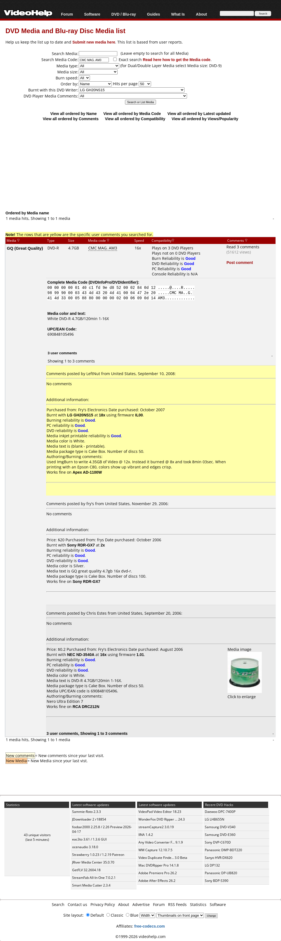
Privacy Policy (102, 904)
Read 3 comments (242, 246)
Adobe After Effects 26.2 (156, 880)
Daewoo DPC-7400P (220, 811)
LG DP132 (212, 865)
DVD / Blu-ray (123, 14)
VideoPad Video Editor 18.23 (159, 811)
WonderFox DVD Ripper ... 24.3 (161, 819)
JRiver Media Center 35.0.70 (93, 862)
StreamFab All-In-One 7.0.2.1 (94, 877)
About (201, 14)
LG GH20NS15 (80, 415)
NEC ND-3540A (81, 654)
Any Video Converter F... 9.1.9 (160, 842)
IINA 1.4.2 (145, 834)
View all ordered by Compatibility (135, 118)
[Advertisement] (143, 165)
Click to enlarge (245, 694)
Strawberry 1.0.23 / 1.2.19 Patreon (98, 854)
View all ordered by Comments (71, 118)
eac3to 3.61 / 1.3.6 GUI (89, 839)
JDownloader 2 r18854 (89, 819)
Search (58, 904)
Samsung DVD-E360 (220, 834)
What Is (178, 14)
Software (92, 14)
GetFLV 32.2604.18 (86, 870)
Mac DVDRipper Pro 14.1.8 (158, 865)
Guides (153, 14)
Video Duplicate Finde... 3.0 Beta (162, 857)
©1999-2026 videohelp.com (140, 936)
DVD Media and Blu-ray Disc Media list (65, 30)
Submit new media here (93, 42)
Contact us (77, 904)
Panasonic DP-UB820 (221, 873)
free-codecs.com (149, 926)
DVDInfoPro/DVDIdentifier (113, 282)
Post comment (239, 262)
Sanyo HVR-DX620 (218, 857)
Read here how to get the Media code (177, 59)
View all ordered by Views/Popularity (205, 118)
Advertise (141, 904)
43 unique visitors (37, 835)
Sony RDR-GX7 (81, 545)
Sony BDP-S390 (216, 880)
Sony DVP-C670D (218, 842)
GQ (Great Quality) (25, 248)
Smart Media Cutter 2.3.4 (91, 885)
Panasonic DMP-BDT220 (223, 850)
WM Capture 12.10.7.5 (155, 850)
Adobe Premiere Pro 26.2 (157, 873)
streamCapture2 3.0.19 (156, 827)
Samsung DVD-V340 (220, 827)
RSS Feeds (177, 904)
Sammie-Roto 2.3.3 (86, 811)
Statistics (198, 904)
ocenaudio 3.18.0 (85, 847)
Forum (67, 14)
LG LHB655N (214, 819)
